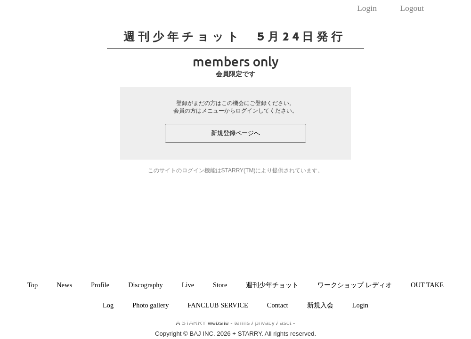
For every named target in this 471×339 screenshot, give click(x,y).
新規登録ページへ (235, 133)
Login (367, 8)
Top (32, 285)
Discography (145, 285)
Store (220, 285)
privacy (265, 322)
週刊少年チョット (272, 285)
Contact (277, 305)
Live (188, 285)
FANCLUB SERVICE (217, 305)
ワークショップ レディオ (354, 285)
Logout (412, 8)
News (64, 285)
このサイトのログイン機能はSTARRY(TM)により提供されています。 (236, 170)
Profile (100, 285)
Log (108, 305)
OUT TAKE (427, 285)
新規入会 (320, 305)
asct (285, 322)
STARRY (193, 322)
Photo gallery (150, 305)
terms (242, 322)
